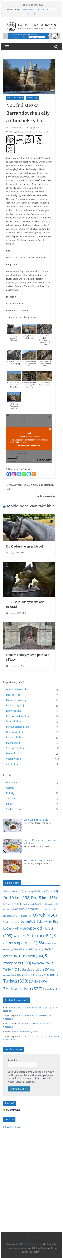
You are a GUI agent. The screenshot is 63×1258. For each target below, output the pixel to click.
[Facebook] (8, 474)
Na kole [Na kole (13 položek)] (25, 915)
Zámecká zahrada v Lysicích (24, 1031)
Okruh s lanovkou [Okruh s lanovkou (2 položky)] (11, 922)
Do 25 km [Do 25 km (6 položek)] (29, 903)
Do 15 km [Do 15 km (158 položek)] (44, 897)
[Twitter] (18, 474)
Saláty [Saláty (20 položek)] (19, 936)
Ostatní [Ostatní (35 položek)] (28, 921)
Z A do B (33, 132)
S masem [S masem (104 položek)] (32, 955)
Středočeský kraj (15, 748)
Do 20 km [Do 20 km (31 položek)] (12, 904)
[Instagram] (13, 474)
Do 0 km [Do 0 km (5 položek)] (29, 891)
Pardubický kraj (14, 737)
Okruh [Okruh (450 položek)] (45, 915)
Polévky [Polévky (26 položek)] (45, 921)
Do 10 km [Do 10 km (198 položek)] (16, 897)
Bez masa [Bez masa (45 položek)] (13, 891)
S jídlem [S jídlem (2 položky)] (38, 949)
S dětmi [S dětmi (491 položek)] (40, 935)
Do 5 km (12, 132)
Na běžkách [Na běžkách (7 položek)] (10, 915)
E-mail (12, 1060)
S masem (11, 798)
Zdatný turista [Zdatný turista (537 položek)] (22, 989)
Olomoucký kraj (14, 732)
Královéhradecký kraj (17, 716)
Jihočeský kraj (13, 694)
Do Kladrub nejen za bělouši (25, 546)
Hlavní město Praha (15, 98)
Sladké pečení (13, 809)
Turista (26, 132)
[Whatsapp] (23, 474)
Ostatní (10, 787)
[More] (33, 474)
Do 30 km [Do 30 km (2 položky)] (41, 904)
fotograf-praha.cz (11, 1127)
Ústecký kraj (13, 753)
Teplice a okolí (45, 496)
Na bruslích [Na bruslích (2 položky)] (51, 909)
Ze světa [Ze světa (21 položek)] (51, 989)
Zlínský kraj (12, 764)
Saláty (9, 803)
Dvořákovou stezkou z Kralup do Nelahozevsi (29, 487)
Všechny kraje (32, 98)
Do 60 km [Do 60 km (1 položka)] (8, 909)
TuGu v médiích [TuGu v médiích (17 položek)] (46, 974)
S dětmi (19, 132)
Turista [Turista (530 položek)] (15, 981)
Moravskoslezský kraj (18, 726)
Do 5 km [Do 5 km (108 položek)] (46, 891)
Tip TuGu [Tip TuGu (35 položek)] (41, 963)
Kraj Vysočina (13, 710)
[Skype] (28, 474)
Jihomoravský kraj (16, 700)
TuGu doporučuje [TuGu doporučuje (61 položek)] (34, 969)
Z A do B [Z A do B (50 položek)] (38, 981)
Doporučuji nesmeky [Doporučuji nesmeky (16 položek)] (28, 909)
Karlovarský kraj (15, 705)
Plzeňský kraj (13, 742)
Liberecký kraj (13, 721)
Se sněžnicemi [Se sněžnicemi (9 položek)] (23, 949)
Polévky (10, 793)
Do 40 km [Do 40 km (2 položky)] (52, 904)
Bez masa (11, 782)
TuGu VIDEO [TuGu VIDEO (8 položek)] (25, 974)
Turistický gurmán (31, 127)
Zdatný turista (43, 132)
